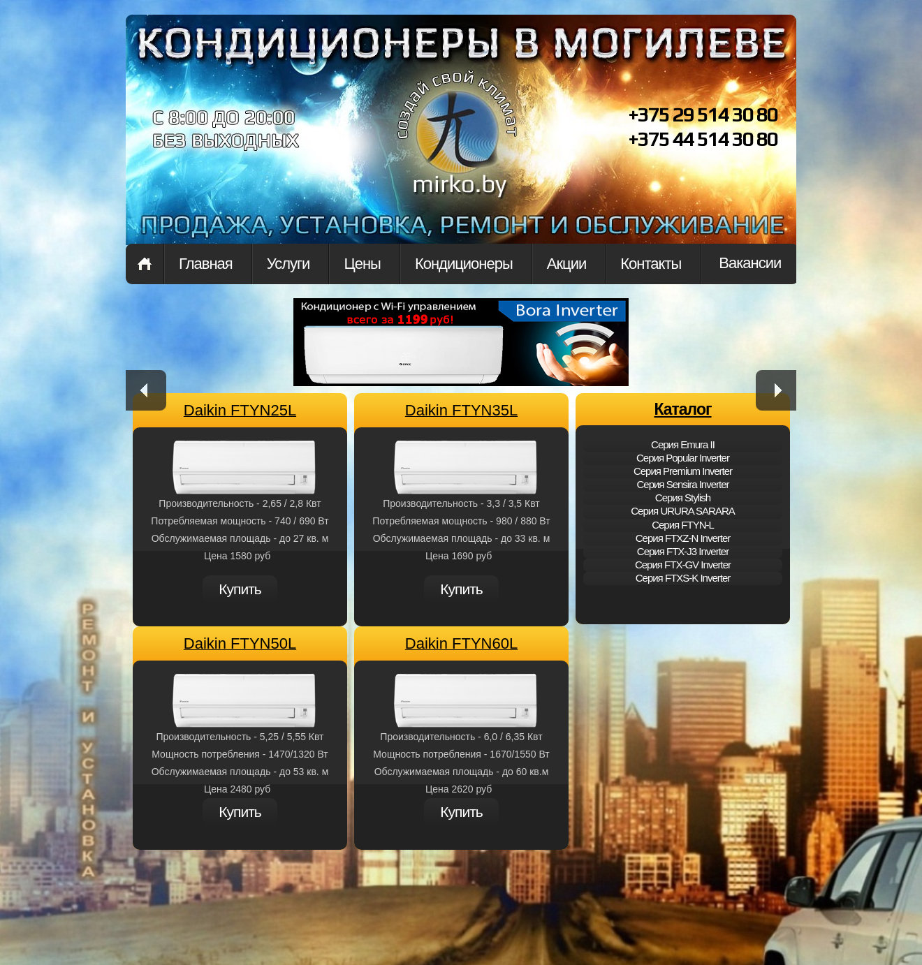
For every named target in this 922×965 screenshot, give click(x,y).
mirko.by (457, 145)
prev (146, 390)
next (776, 390)
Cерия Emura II (683, 444)
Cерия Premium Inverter (683, 471)
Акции (566, 263)
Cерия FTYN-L (683, 525)
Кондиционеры (464, 263)
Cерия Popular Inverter (682, 458)
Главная (144, 264)
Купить (240, 589)
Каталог (682, 409)
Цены (362, 263)
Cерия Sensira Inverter (682, 484)
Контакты (650, 263)
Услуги (288, 263)
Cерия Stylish (682, 497)
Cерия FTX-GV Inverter (683, 564)
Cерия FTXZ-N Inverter (683, 538)
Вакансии (750, 263)
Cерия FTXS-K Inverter (683, 578)
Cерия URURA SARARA (683, 511)
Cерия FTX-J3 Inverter (683, 551)
